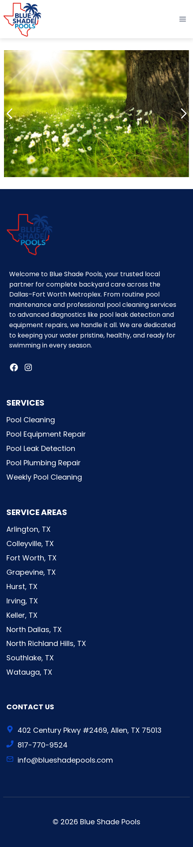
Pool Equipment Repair (46, 434)
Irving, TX (22, 601)
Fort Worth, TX (31, 558)
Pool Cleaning (30, 420)
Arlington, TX (28, 529)
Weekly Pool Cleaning (44, 477)
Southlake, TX (30, 658)
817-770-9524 (43, 745)
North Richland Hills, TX (46, 643)
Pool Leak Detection (40, 448)
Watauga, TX (29, 672)
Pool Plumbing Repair (43, 463)
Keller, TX (21, 615)
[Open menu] (182, 19)
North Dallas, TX (34, 629)
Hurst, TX (21, 586)
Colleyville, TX (30, 543)
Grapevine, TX (31, 572)
